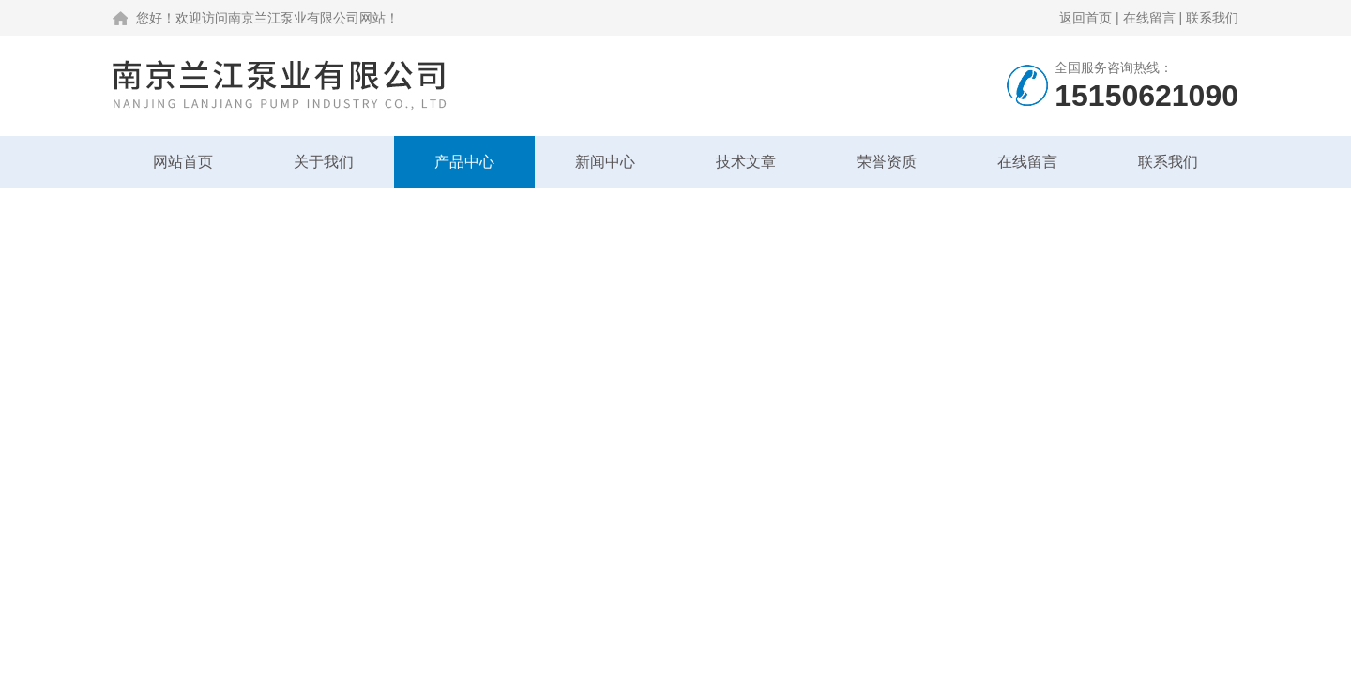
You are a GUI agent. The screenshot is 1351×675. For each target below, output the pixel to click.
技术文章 (746, 162)
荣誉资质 (887, 162)
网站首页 (183, 162)
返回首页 (1085, 17)
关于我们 (324, 162)
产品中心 (464, 162)
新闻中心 (605, 162)
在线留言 (1149, 17)
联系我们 (1212, 17)
